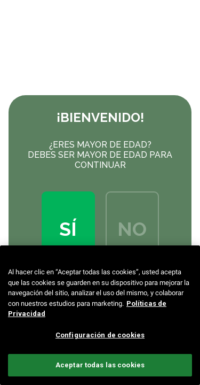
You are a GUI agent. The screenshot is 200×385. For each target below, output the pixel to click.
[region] (100, 315)
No (132, 229)
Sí (68, 229)
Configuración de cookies (100, 335)
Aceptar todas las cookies (100, 365)
